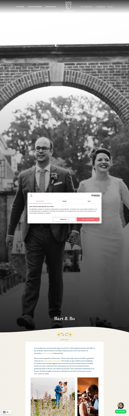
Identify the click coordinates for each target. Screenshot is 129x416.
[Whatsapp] (121, 408)
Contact (110, 6)
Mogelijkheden (35, 6)
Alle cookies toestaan (88, 219)
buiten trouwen (47, 353)
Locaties (20, 6)
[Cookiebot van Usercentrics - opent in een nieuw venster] (92, 196)
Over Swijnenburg (86, 6)
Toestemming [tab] (40, 201)
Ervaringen (51, 6)
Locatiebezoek (100, 6)
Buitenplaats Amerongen (52, 361)
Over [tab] (89, 201)
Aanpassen (64, 219)
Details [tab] (64, 201)
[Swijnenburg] (68, 7)
